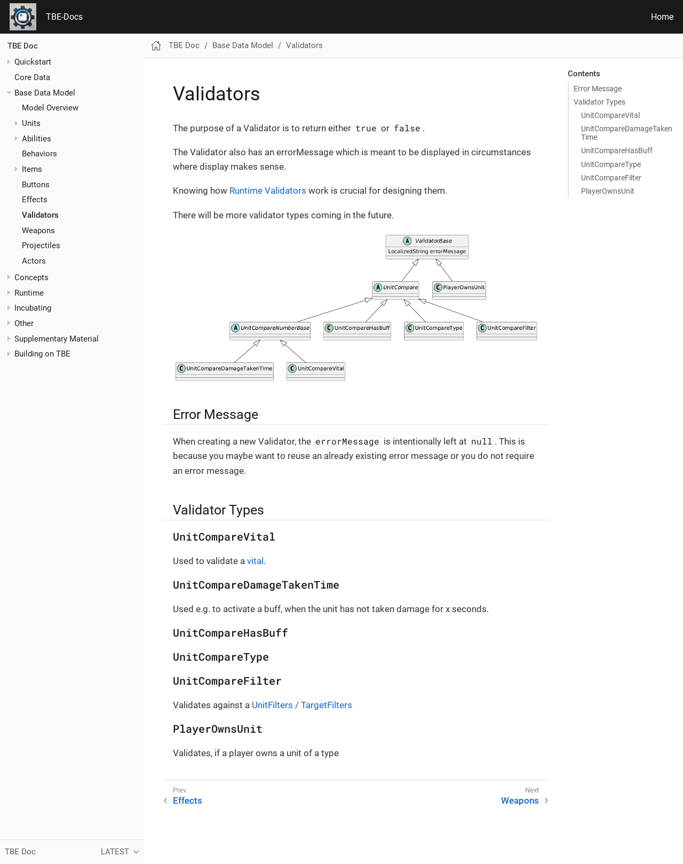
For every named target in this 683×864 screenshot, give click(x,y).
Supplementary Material (56, 339)
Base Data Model (44, 93)
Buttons (36, 184)
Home (662, 17)
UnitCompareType (611, 164)
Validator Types (599, 102)
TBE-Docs (64, 17)
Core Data (32, 77)
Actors (34, 261)
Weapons (38, 230)
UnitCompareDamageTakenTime (626, 132)
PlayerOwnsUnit (607, 191)
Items (32, 169)
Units (31, 123)
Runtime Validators (267, 190)
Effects (34, 199)
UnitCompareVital (610, 115)
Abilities (36, 139)
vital (255, 561)
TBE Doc (22, 46)
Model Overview (50, 108)
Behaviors (39, 153)
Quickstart (32, 62)
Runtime (29, 293)
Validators (40, 215)
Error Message (598, 88)
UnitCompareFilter (611, 177)
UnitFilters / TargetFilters (302, 705)
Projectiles (41, 245)
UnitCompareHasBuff (617, 150)
